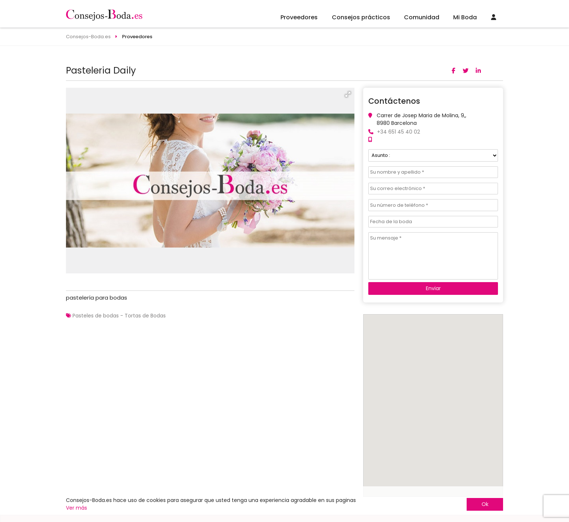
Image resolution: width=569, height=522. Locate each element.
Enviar (433, 288)
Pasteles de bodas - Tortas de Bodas (119, 315)
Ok (485, 504)
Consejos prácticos (361, 17)
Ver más (76, 507)
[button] (348, 94)
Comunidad (421, 17)
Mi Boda (465, 17)
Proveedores (299, 17)
